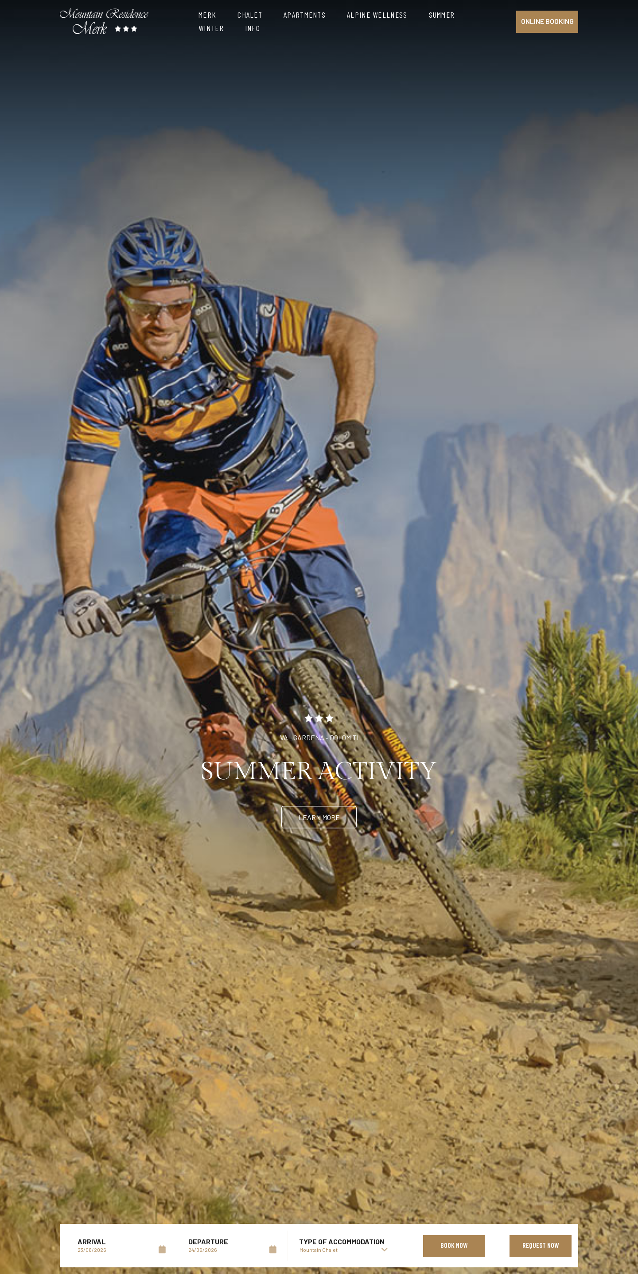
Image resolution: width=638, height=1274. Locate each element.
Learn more (319, 817)
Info (252, 28)
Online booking (547, 21)
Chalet (249, 15)
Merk (207, 15)
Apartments (305, 15)
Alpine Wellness (377, 15)
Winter (211, 28)
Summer (442, 15)
